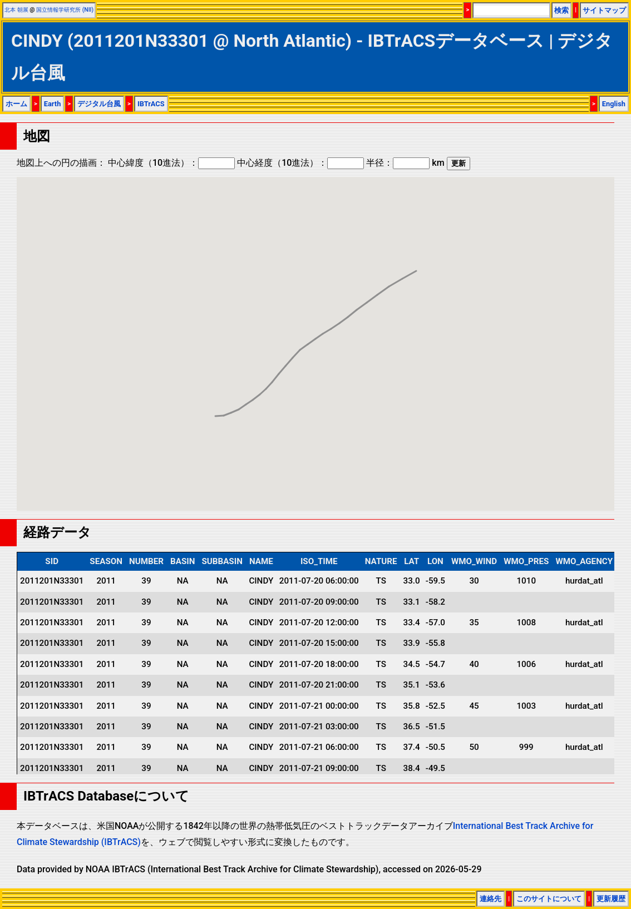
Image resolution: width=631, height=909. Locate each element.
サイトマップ (604, 10)
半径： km (405, 162)
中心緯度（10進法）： (171, 162)
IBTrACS (151, 104)
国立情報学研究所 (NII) (64, 9)
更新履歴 (611, 899)
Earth (52, 104)
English (613, 104)
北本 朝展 (16, 9)
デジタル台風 (99, 104)
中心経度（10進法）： (300, 162)
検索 (561, 10)
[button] (215, 406)
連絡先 (490, 899)
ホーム (16, 104)
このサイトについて (548, 899)
